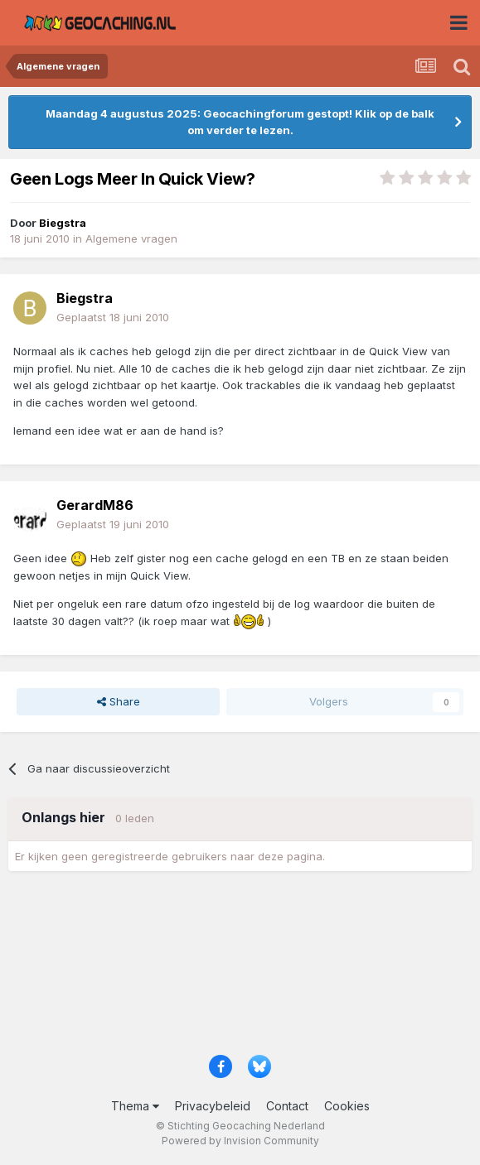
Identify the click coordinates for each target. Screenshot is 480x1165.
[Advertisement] (240, 968)
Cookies (347, 1106)
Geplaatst (112, 317)
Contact (287, 1106)
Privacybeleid (212, 1106)
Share (118, 701)
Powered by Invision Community (240, 1140)
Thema (135, 1106)
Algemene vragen (131, 238)
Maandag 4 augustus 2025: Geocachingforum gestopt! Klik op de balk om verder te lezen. (240, 122)
